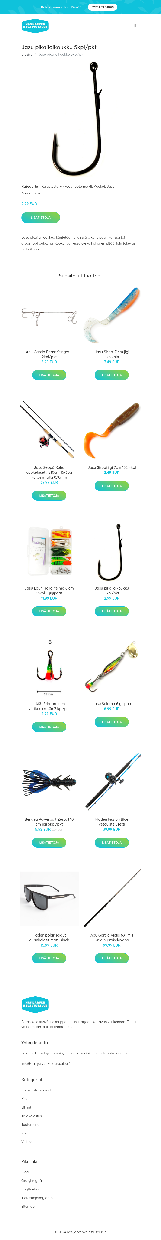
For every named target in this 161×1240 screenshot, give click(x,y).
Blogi (25, 1172)
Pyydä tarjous (103, 7)
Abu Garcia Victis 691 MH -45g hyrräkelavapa (111, 937)
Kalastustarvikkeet (56, 186)
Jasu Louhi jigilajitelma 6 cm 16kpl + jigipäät (49, 590)
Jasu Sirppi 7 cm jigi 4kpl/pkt (112, 354)
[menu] (136, 26)
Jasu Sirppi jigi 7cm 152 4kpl (112, 467)
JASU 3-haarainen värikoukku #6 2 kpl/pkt (49, 706)
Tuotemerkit (82, 186)
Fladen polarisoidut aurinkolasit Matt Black (49, 937)
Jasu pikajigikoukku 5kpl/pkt (112, 590)
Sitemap (28, 1206)
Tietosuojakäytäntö (37, 1198)
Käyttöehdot (31, 1189)
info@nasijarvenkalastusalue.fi (45, 1063)
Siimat (26, 1107)
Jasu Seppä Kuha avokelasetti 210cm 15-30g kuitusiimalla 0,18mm (49, 472)
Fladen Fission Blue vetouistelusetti (112, 822)
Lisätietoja (41, 217)
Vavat (26, 1133)
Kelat (25, 1099)
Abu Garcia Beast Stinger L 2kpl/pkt (49, 354)
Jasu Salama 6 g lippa (112, 703)
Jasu (110, 186)
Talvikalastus (31, 1116)
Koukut (99, 186)
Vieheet (27, 1142)
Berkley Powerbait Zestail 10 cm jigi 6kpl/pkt (49, 822)
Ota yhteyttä (31, 1180)
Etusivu (27, 54)
